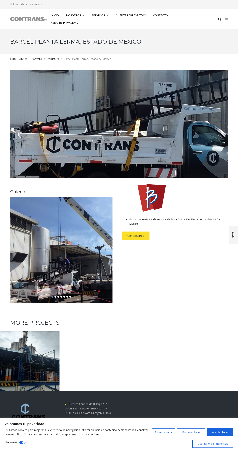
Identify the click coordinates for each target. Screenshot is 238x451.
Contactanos (135, 235)
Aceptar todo (220, 432)
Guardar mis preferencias (213, 443)
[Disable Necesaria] (22, 442)
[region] (119, 434)
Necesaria (11, 442)
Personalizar (162, 432)
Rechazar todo (191, 432)
